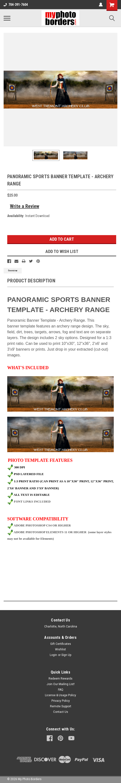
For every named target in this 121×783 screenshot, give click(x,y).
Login (53, 655)
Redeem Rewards (60, 678)
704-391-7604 (16, 5)
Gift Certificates (60, 644)
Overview (12, 270)
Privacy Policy (60, 700)
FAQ (60, 689)
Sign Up (66, 655)
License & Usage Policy (60, 695)
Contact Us (60, 712)
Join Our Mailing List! (61, 684)
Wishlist (60, 649)
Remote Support (60, 706)
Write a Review (24, 206)
